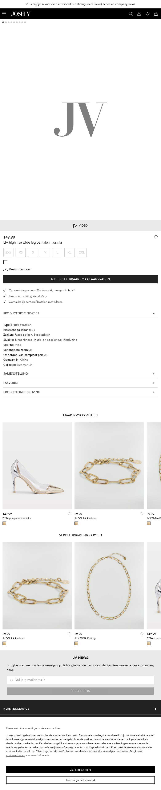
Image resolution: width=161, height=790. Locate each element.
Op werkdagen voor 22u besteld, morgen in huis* (42, 290)
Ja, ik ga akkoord (80, 770)
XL (69, 252)
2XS (8, 252)
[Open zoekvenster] (130, 13)
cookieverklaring (15, 755)
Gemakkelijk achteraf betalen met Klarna (36, 302)
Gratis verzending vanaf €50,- (28, 296)
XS (21, 252)
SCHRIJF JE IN (80, 691)
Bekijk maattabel (17, 269)
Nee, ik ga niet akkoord (80, 780)
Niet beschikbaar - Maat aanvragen (80, 279)
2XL (82, 252)
